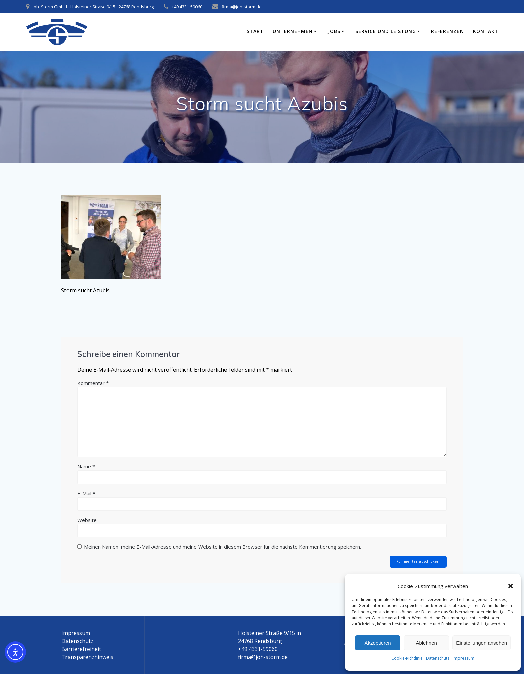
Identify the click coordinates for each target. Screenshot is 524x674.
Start (255, 31)
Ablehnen (426, 643)
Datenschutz (437, 658)
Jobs (334, 31)
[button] (510, 586)
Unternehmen (293, 31)
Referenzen (447, 31)
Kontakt (485, 31)
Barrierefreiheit (81, 649)
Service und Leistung (385, 31)
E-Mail (86, 493)
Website (87, 520)
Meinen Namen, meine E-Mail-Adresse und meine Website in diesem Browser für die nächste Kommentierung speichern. (222, 546)
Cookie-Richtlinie (407, 658)
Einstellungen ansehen (481, 643)
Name (86, 466)
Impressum (463, 658)
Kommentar (93, 383)
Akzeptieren (377, 643)
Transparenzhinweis (87, 657)
